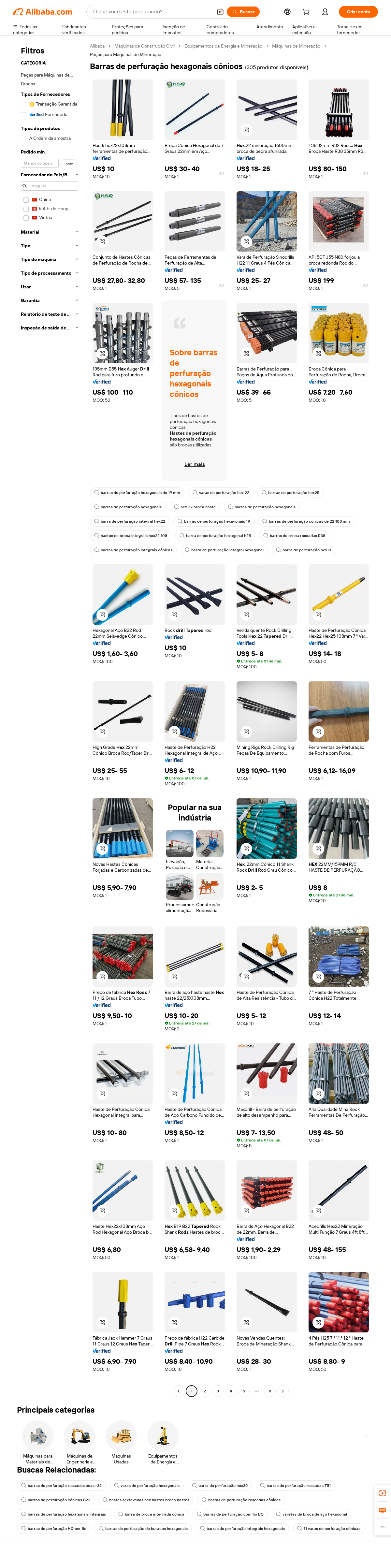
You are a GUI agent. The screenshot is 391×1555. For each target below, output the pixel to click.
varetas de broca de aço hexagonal (311, 1514)
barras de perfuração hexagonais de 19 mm (137, 492)
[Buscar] (243, 12)
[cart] (307, 12)
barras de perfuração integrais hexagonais (242, 1528)
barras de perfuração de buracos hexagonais (143, 1528)
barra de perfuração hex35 (220, 1485)
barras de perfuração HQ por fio (53, 1528)
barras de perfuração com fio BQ (230, 1514)
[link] (382, 1493)
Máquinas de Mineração (296, 46)
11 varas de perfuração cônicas (328, 1528)
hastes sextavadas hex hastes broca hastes (146, 1500)
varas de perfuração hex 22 (221, 492)
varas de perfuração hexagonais (147, 1485)
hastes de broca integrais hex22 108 (130, 535)
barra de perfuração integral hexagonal (224, 550)
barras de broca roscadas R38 (294, 535)
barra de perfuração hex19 (303, 550)
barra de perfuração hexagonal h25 (215, 535)
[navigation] (49, 719)
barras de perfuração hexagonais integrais (63, 1514)
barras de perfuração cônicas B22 (55, 1500)
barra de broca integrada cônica (151, 1514)
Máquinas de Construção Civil (144, 46)
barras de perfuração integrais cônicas (133, 550)
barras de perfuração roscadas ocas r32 (61, 1485)
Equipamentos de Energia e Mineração (223, 46)
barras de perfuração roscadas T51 (295, 1485)
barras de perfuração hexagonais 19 (214, 521)
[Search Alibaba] (152, 11)
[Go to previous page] (178, 1391)
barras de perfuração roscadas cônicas (241, 1500)
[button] (220, 12)
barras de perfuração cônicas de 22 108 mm (306, 521)
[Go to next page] (283, 1391)
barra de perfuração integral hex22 (129, 521)
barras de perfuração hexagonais (128, 507)
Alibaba (97, 46)
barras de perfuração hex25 (290, 492)
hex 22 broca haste (195, 507)
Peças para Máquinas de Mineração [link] (125, 54)
